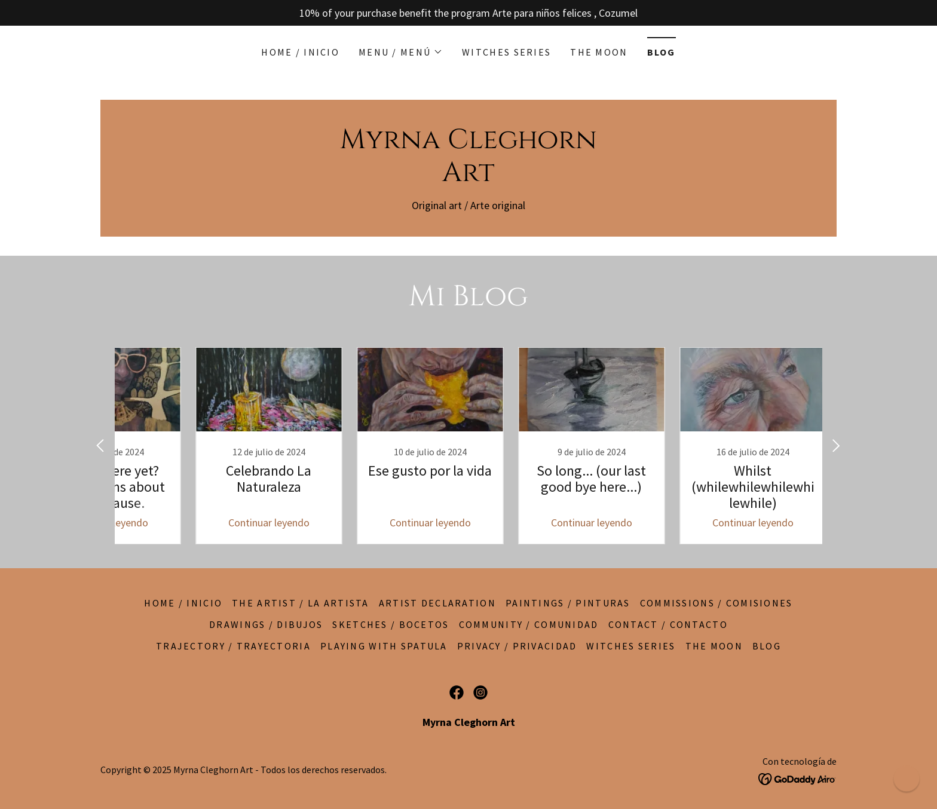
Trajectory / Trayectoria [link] (233, 646)
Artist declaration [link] (437, 603)
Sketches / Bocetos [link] (390, 624)
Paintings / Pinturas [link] (568, 603)
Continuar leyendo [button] (226, 522)
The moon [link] (598, 52)
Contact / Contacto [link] (668, 624)
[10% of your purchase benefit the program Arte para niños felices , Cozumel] (468, 13)
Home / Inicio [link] (300, 52)
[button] (401, 52)
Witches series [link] (506, 52)
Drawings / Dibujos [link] (266, 624)
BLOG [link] (661, 52)
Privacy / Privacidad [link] (517, 646)
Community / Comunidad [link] (529, 624)
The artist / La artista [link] (300, 603)
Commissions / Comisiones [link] (716, 603)
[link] (468, 177)
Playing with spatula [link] (384, 646)
